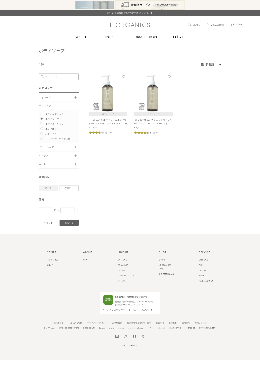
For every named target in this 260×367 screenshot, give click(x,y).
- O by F (162, 276)
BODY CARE (123, 272)
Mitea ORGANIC (174, 335)
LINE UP (110, 37)
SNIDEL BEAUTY (89, 335)
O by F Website (49, 335)
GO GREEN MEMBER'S (207, 335)
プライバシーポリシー (97, 330)
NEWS (86, 267)
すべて (48, 195)
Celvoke (102, 335)
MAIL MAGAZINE (206, 288)
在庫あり (69, 195)
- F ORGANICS (165, 272)
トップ (42, 47)
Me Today (150, 335)
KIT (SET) (121, 288)
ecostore (121, 335)
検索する (69, 229)
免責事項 (160, 330)
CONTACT (203, 277)
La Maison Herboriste (135, 335)
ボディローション (54, 131)
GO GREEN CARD (166, 281)
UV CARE (121, 277)
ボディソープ (76, 47)
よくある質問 (76, 330)
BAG (235, 25)
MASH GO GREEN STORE (69, 335)
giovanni (161, 335)
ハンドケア (51, 141)
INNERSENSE (190, 335)
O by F (178, 37)
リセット (48, 229)
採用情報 (186, 330)
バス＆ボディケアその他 (57, 145)
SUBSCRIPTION (144, 37)
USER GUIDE (204, 267)
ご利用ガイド (59, 330)
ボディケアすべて (54, 121)
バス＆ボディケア (57, 47)
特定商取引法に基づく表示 (139, 330)
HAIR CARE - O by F (126, 283)
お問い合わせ (201, 330)
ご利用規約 (117, 330)
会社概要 (173, 330)
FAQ (201, 272)
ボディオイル (52, 136)
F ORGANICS (52, 267)
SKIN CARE (122, 267)
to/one (111, 335)
